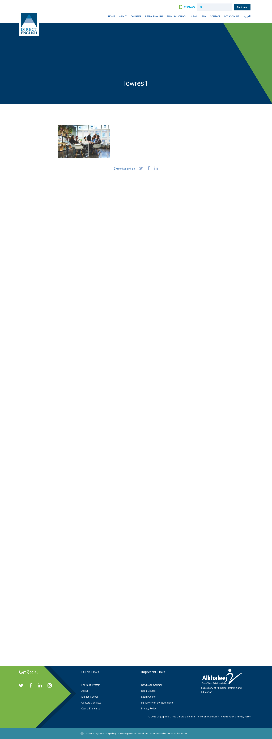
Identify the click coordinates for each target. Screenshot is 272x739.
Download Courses (151, 684)
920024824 (187, 7)
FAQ (204, 16)
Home (111, 16)
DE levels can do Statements (157, 702)
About (122, 16)
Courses (136, 16)
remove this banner (178, 733)
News (194, 16)
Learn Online (148, 696)
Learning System (90, 684)
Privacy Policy (148, 708)
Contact (215, 16)
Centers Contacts (91, 702)
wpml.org (112, 733)
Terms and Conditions (208, 716)
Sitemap (191, 716)
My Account (231, 16)
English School (177, 16)
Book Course (148, 690)
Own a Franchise (90, 708)
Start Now (242, 7)
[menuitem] (245, 17)
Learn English (154, 16)
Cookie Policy (227, 716)
